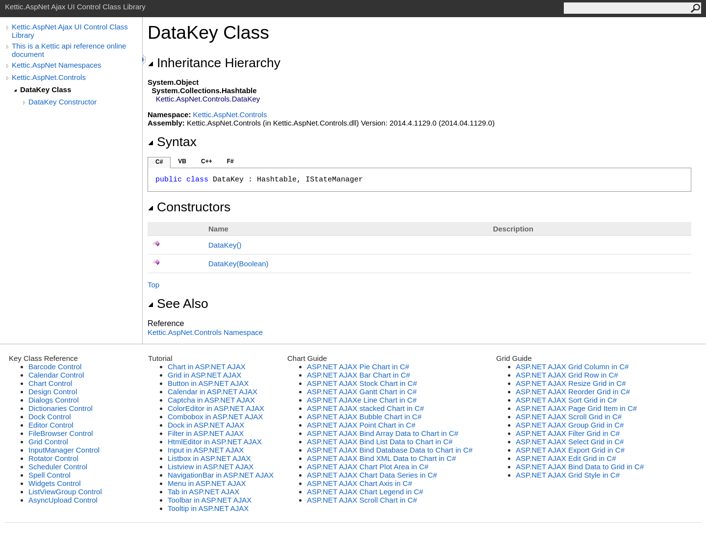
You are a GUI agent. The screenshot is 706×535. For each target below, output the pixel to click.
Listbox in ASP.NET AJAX (209, 458)
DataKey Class (45, 89)
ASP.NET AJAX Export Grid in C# (570, 450)
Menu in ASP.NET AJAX (207, 483)
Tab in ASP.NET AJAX (203, 491)
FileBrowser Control (60, 433)
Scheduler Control (57, 466)
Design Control (52, 391)
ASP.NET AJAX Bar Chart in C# (358, 375)
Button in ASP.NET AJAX (208, 383)
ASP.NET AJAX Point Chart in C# (361, 425)
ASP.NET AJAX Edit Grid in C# (566, 458)
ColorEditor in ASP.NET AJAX (216, 408)
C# (159, 161)
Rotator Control (53, 458)
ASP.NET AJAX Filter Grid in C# (568, 433)
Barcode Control (54, 366)
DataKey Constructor (62, 102)
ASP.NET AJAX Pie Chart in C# (358, 366)
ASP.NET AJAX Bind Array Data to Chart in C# (382, 433)
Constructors (189, 207)
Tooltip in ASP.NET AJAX (208, 508)
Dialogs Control (53, 400)
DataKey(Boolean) (238, 263)
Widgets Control (54, 483)
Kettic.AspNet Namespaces (56, 65)
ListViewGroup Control (65, 491)
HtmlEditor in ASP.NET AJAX (215, 441)
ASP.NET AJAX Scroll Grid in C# (569, 416)
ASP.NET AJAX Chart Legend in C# (365, 491)
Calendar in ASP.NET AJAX (212, 391)
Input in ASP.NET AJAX (206, 450)
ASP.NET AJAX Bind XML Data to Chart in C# (381, 458)
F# (230, 161)
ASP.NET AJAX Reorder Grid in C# (573, 391)
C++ (206, 161)
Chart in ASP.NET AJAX (207, 366)
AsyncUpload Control (63, 500)
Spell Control (49, 475)
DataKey (225, 245)
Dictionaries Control (60, 408)
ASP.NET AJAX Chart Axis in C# (359, 483)
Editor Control (51, 425)
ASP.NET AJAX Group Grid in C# (570, 425)
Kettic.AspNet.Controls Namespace (205, 332)
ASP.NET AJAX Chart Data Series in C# (372, 475)
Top (153, 284)
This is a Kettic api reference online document (69, 50)
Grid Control (48, 441)
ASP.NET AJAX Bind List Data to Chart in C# (380, 441)
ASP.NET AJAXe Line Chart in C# (362, 400)
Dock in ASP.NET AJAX (206, 425)
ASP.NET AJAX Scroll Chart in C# (362, 500)
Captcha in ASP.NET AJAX (211, 400)
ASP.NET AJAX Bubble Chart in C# (364, 416)
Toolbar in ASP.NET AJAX (210, 500)
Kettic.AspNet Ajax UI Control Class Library (70, 31)
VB (182, 161)
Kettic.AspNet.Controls (49, 77)
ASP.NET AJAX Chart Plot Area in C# (368, 466)
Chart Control (50, 383)
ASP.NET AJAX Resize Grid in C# (571, 383)
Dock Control (49, 416)
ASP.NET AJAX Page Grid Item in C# (576, 408)
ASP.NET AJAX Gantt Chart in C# (362, 391)
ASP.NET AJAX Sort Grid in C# (566, 400)
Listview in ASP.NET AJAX (210, 466)
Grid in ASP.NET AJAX (204, 375)
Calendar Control (56, 375)
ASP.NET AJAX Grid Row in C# (567, 375)
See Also (178, 303)
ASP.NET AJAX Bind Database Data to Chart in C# (390, 450)
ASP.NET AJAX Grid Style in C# (568, 475)
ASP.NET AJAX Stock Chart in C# (362, 383)
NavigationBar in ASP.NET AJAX (221, 475)
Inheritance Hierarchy (214, 62)
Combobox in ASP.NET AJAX (215, 416)
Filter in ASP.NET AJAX (206, 433)
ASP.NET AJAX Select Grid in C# (570, 441)
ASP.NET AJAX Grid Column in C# (572, 366)
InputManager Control (64, 450)
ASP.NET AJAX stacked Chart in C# (365, 408)
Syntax (172, 141)
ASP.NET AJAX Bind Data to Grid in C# (580, 466)
